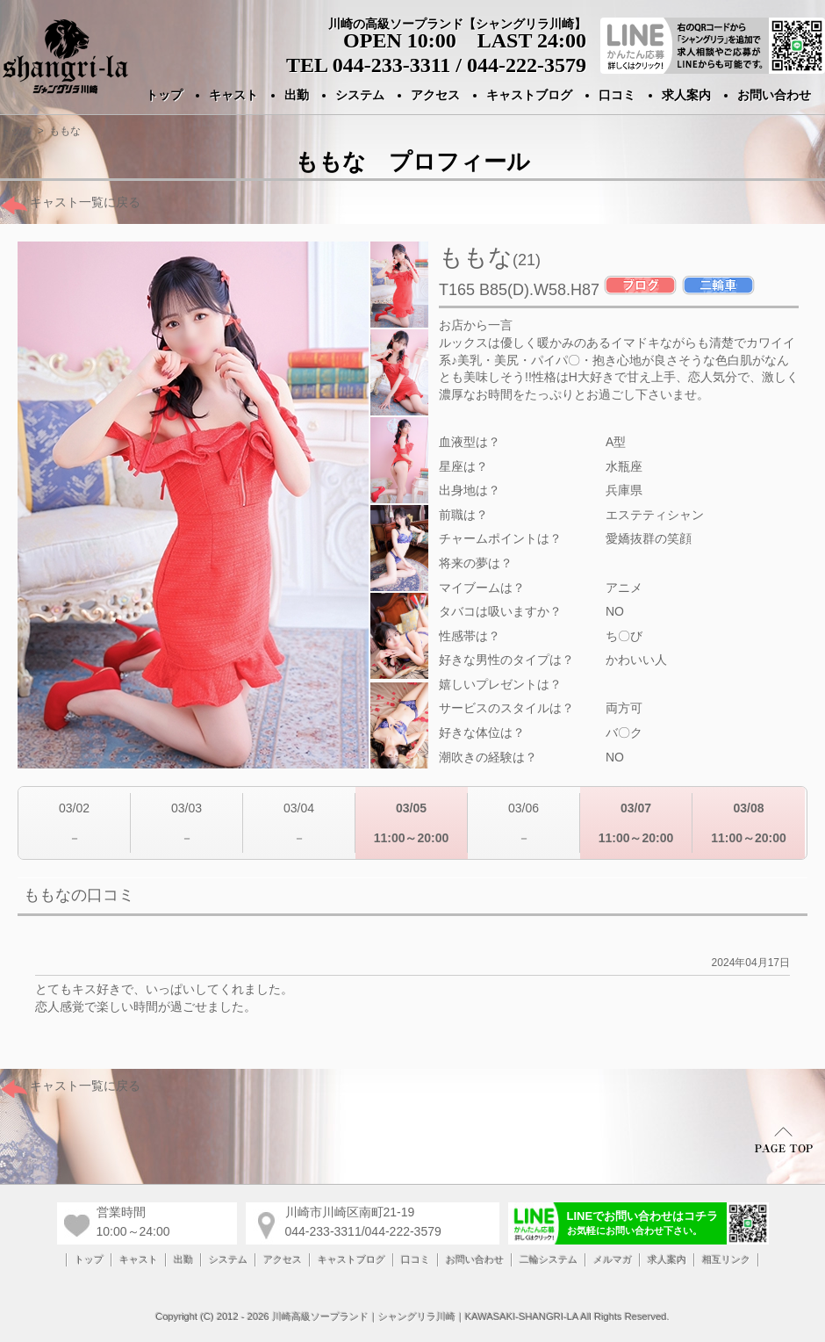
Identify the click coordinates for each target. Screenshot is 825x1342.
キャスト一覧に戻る (70, 202)
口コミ (617, 95)
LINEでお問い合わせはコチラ (643, 1222)
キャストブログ (529, 95)
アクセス (435, 95)
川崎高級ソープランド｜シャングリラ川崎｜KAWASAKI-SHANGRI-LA (425, 1316)
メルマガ (612, 1259)
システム (359, 95)
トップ (164, 95)
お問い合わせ (774, 95)
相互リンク (726, 1259)
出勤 (296, 95)
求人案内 (686, 95)
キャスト (233, 95)
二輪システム (549, 1259)
